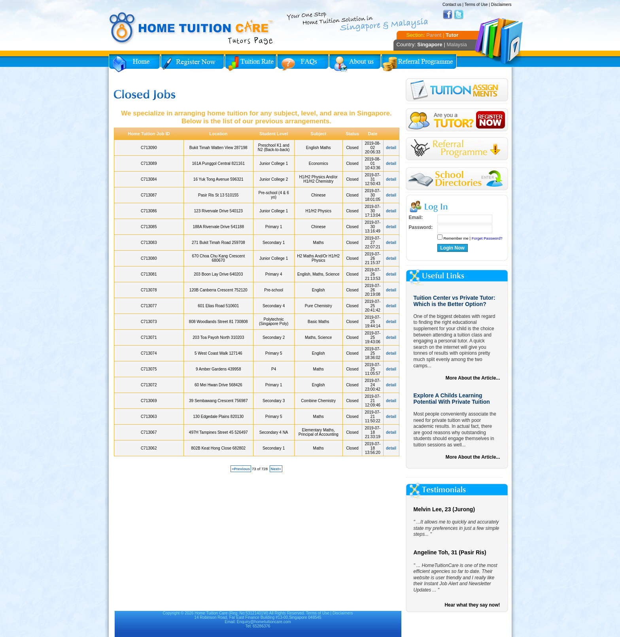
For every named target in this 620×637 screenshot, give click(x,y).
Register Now (192, 63)
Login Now (452, 248)
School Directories (457, 179)
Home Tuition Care (211, 613)
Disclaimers (501, 4)
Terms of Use (476, 4)
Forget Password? (487, 238)
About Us (355, 63)
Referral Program (419, 63)
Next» (276, 469)
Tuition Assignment (457, 91)
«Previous (241, 469)
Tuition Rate (250, 63)
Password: (421, 227)
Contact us (451, 4)
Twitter (458, 14)
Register (457, 120)
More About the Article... (473, 378)
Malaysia (456, 44)
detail (391, 148)
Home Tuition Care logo (192, 28)
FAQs (303, 63)
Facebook (447, 14)
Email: (416, 217)
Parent (433, 35)
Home (134, 63)
